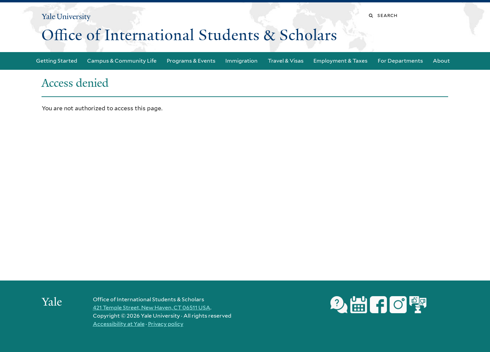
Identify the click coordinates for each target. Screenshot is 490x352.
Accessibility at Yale (119, 324)
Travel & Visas (286, 61)
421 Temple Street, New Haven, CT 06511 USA (151, 307)
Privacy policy (165, 324)
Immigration (241, 61)
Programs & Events (191, 61)
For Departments (400, 61)
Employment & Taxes (340, 61)
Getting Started (56, 61)
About (441, 61)
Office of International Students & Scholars (189, 35)
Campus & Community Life (122, 61)
